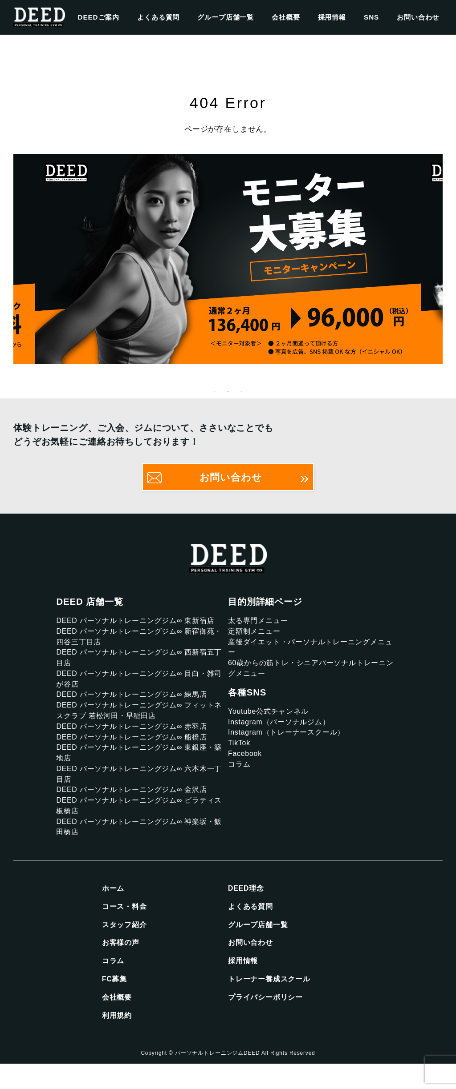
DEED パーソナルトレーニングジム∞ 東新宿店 (140, 624)
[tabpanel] (228, 261)
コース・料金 (126, 927)
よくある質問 (158, 17)
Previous (6, 260)
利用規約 (118, 1040)
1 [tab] (214, 394)
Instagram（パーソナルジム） (282, 731)
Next (449, 260)
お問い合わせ (418, 17)
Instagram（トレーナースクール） (290, 742)
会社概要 (286, 17)
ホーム (114, 908)
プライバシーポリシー (268, 1021)
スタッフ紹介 (126, 946)
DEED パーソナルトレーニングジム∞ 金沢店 (136, 805)
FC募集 (115, 1002)
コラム (240, 776)
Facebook (246, 764)
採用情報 (332, 17)
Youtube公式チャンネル (271, 719)
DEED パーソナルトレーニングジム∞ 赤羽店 (136, 737)
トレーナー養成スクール (271, 1002)
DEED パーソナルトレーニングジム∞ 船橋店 (136, 749)
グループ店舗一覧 (225, 17)
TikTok (240, 753)
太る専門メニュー (260, 624)
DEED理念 (247, 908)
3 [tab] (241, 394)
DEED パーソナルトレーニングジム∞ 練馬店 (136, 703)
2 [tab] (228, 394)
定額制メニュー (256, 635)
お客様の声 (122, 964)
